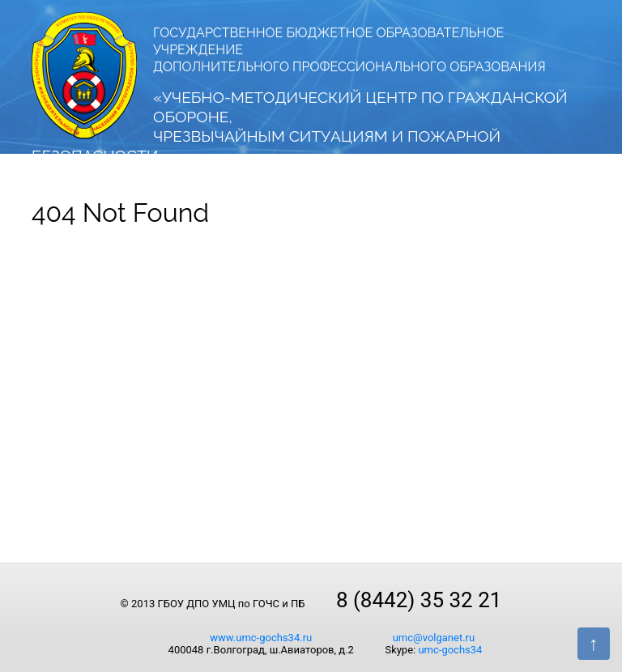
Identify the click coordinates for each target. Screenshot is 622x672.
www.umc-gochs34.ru (261, 638)
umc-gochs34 (450, 650)
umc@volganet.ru (434, 638)
